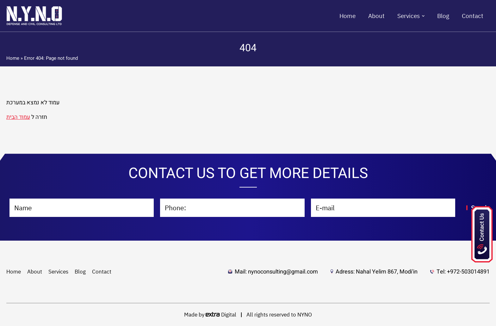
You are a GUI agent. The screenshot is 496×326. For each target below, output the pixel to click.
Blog (443, 16)
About (376, 16)
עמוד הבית (18, 117)
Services (408, 16)
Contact (472, 16)
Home (347, 16)
